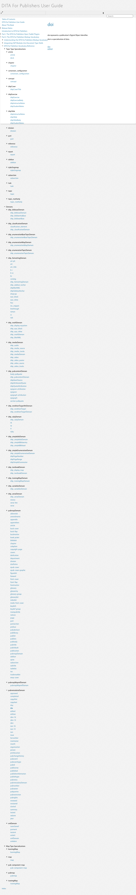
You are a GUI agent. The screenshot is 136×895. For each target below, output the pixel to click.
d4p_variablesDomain (18, 489)
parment (13, 829)
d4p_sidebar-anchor (18, 285)
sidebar (13, 162)
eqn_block (14, 297)
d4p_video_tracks (17, 366)
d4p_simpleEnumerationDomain (22, 453)
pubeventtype (15, 762)
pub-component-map (18, 868)
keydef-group (15, 609)
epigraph (13, 398)
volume (13, 815)
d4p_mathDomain (17, 334)
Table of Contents (8, 19)
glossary (13, 588)
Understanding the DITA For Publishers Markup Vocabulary (26, 40)
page (12, 618)
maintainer (14, 741)
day (11, 705)
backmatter (14, 534)
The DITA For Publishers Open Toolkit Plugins (20, 34)
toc (11, 671)
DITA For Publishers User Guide (13, 22)
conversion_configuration (19, 73)
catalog (13, 279)
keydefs (13, 606)
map (12, 860)
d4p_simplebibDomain (19, 439)
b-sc (12, 273)
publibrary (14, 633)
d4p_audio (14, 345)
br (11, 276)
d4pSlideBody (15, 120)
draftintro (14, 564)
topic (12, 194)
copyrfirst (13, 699)
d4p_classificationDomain (20, 229)
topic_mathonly (16, 202)
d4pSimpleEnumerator (18, 462)
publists (13, 639)
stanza (12, 500)
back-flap (14, 531)
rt (11, 428)
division (13, 131)
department (15, 558)
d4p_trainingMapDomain (20, 481)
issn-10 (13, 726)
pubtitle (13, 645)
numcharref (14, 826)
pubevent (14, 759)
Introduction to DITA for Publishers (14, 31)
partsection (14, 624)
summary (13, 809)
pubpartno (14, 791)
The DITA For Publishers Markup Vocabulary (20, 37)
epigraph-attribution (18, 395)
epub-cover (14, 567)
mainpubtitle (15, 612)
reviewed (13, 800)
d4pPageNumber (16, 456)
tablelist (13, 668)
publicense (14, 768)
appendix (14, 519)
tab (11, 317)
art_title (13, 267)
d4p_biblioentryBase (18, 215)
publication (14, 651)
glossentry (14, 591)
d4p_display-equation (18, 325)
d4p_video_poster (17, 360)
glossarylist (14, 597)
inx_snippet (14, 306)
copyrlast (13, 702)
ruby (12, 431)
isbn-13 (13, 720)
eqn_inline (14, 300)
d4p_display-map (17, 470)
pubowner (14, 788)
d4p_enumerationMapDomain (21, 245)
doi (11, 708)
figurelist (13, 573)
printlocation (15, 753)
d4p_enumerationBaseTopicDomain (23, 237)
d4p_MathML (15, 337)
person (12, 750)
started (13, 806)
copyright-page (16, 549)
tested (12, 812)
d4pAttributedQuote (18, 383)
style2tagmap (15, 170)
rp (11, 425)
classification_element (18, 226)
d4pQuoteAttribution (18, 386)
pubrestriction (15, 794)
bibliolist (13, 540)
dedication (14, 555)
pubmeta (13, 780)
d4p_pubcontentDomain (19, 377)
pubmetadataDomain (18, 782)
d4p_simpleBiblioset (18, 445)
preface (13, 627)
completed (14, 696)
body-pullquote (16, 374)
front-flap (14, 582)
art (11, 264)
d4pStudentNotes (17, 106)
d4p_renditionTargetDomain (21, 412)
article (12, 55)
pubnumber (14, 786)
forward (13, 576)
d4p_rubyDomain (17, 419)
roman (12, 311)
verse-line (14, 502)
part (12, 139)
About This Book (8, 25)
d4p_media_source (17, 348)
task (11, 186)
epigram (13, 392)
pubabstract (15, 630)
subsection (14, 178)
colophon (13, 546)
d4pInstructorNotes (17, 103)
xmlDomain (14, 838)
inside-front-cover (17, 603)
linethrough (14, 309)
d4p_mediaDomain (17, 354)
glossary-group (16, 594)
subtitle (13, 665)
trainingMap (15, 883)
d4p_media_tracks (17, 351)
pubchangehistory (17, 756)
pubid (12, 765)
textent (13, 832)
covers (12, 552)
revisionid (13, 803)
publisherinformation (18, 774)
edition (13, 714)
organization (15, 747)
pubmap (13, 875)
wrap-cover (14, 677)
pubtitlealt (14, 647)
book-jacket (14, 537)
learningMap (15, 852)
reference (13, 147)
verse (12, 505)
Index (4, 888)
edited (12, 711)
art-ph (12, 261)
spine (12, 659)
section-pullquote (17, 401)
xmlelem (13, 841)
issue (12, 735)
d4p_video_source (17, 363)
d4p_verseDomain (17, 496)
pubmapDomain (16, 653)
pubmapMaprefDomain (19, 685)
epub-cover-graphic (17, 570)
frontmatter (14, 585)
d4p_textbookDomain (18, 473)
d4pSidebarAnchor (17, 291)
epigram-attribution (18, 389)
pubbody (13, 641)
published (14, 771)
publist (13, 636)
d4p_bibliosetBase (17, 218)
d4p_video (14, 357)
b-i (11, 270)
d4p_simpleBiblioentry (18, 442)
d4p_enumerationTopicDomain (22, 253)
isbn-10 (13, 717)
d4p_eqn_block (16, 328)
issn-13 (13, 729)
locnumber (14, 738)
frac (11, 303)
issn (11, 732)
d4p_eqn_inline (16, 331)
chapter (13, 66)
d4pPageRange (16, 459)
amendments (15, 516)
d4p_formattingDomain (19, 282)
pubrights (14, 797)
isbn (11, 723)
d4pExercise (14, 97)
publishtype (14, 776)
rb (11, 422)
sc (11, 315)
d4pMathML (15, 288)
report (12, 154)
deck (12, 58)
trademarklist (15, 674)
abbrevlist (14, 513)
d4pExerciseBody (16, 100)
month (12, 744)
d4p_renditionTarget (18, 409)
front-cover (14, 579)
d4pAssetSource (16, 380)
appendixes (14, 522)
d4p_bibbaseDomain (18, 213)
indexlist (13, 600)
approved (14, 693)
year (12, 818)
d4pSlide (13, 117)
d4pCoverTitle (15, 89)
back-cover (14, 528)
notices (13, 615)
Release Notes (7, 28)
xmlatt (12, 835)
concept (13, 81)
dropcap (13, 294)
